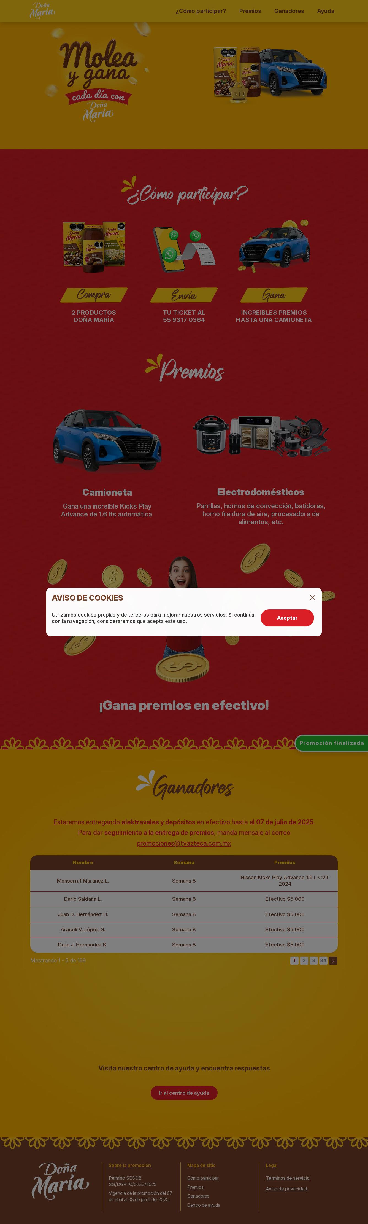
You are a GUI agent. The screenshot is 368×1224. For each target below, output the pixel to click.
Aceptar (287, 618)
